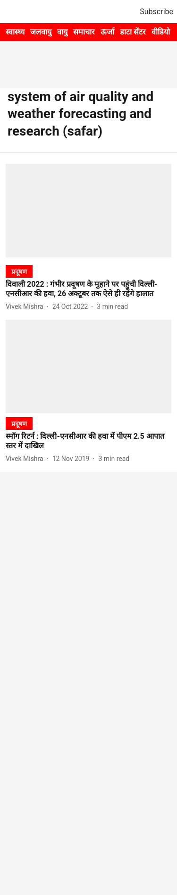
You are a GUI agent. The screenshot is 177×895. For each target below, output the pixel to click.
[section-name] (19, 271)
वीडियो (161, 31)
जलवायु (40, 31)
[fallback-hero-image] (88, 210)
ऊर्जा (107, 31)
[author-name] (26, 307)
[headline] (88, 289)
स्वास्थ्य (15, 31)
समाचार (84, 31)
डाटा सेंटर (133, 31)
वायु (62, 31)
